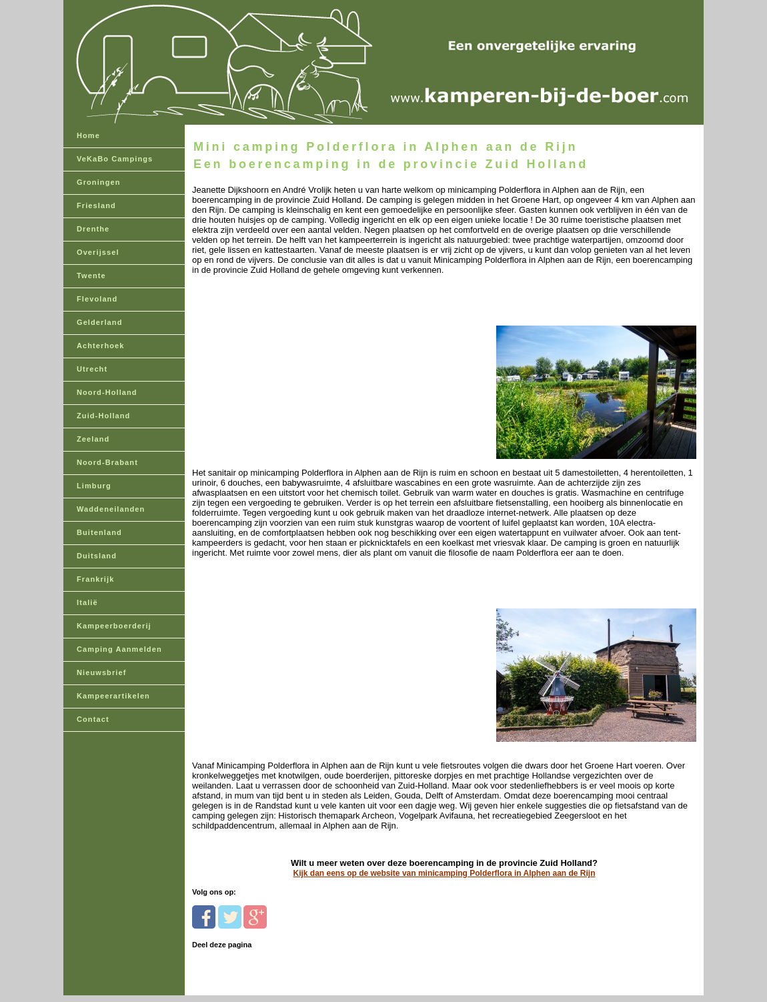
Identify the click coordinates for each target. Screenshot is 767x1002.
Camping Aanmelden (119, 649)
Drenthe (93, 229)
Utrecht (92, 369)
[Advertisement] (283, 377)
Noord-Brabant (107, 462)
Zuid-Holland (103, 416)
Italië (87, 602)
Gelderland (99, 322)
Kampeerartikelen (113, 696)
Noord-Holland (107, 392)
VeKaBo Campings (115, 159)
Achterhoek (101, 346)
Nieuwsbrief (101, 672)
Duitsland (97, 556)
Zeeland (93, 439)
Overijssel (98, 252)
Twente (91, 276)
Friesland (96, 205)
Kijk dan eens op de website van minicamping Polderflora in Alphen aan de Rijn (444, 873)
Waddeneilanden (111, 509)
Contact (93, 719)
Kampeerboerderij (114, 626)
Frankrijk (95, 579)
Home (88, 135)
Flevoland (97, 299)
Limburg (94, 486)
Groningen (99, 182)
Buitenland (99, 532)
